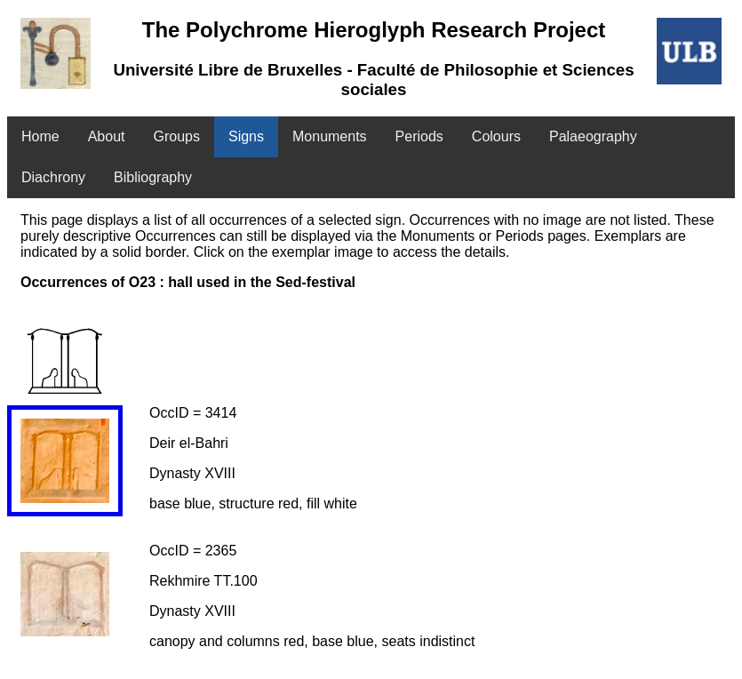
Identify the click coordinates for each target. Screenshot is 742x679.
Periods (419, 136)
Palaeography (593, 136)
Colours (496, 136)
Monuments (329, 136)
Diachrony (53, 177)
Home (40, 136)
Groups (177, 136)
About (106, 136)
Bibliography (153, 177)
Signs (246, 136)
